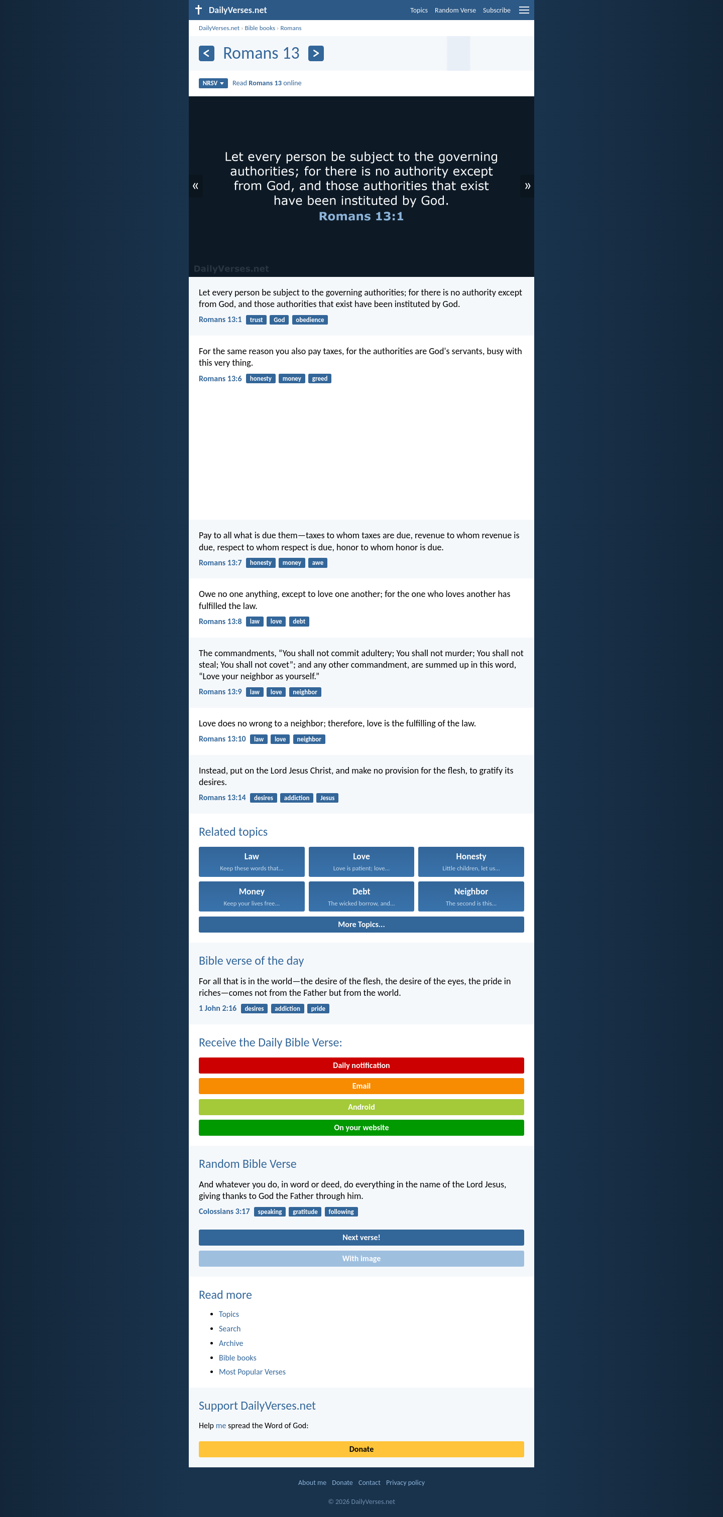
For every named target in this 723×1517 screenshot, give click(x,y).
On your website (361, 1127)
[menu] (524, 14)
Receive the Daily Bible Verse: (270, 1042)
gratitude (305, 1212)
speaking (270, 1212)
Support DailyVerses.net (257, 1405)
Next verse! (361, 1237)
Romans (290, 28)
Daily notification (361, 1065)
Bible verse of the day (251, 960)
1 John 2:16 (217, 1008)
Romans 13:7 (220, 562)
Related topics (233, 831)
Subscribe (497, 10)
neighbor (305, 692)
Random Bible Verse (248, 1163)
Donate (361, 1449)
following (341, 1212)
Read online (267, 82)
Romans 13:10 (222, 738)
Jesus (327, 798)
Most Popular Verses (252, 1372)
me (221, 1425)
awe (317, 562)
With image (361, 1258)
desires (263, 798)
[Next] (316, 53)
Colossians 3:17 (224, 1211)
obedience (310, 320)
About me (312, 1482)
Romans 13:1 (220, 319)
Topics (419, 10)
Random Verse (455, 10)
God (279, 320)
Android (361, 1107)
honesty (261, 378)
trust (256, 320)
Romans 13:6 (220, 378)
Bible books (260, 28)
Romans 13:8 (220, 621)
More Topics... (361, 924)
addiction (297, 798)
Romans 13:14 (222, 797)
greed (320, 378)
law (255, 621)
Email (361, 1086)
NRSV (213, 83)
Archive (231, 1343)
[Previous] (206, 53)
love (276, 621)
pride (318, 1008)
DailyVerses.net (219, 28)
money (292, 378)
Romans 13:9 (220, 691)
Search (230, 1328)
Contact (369, 1482)
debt (299, 621)
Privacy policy (405, 1482)
